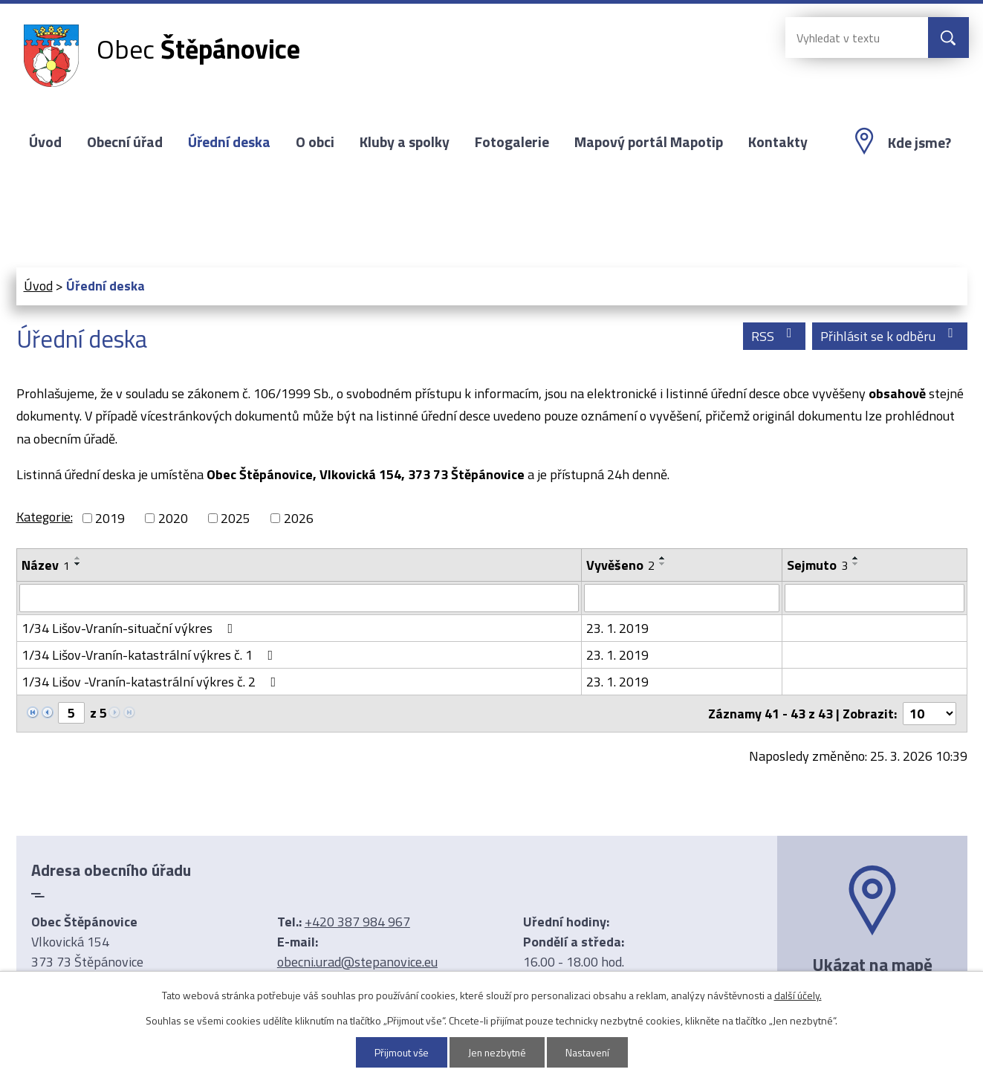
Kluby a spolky (405, 142)
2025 (235, 518)
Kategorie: (44, 517)
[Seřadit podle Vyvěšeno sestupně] (663, 564)
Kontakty (778, 142)
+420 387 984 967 (357, 922)
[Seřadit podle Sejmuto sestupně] (856, 564)
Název (46, 565)
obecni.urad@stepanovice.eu (357, 962)
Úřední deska (229, 142)
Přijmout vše (399, 1052)
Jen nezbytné (497, 1052)
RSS (774, 336)
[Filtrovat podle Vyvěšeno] (681, 598)
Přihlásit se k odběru (889, 336)
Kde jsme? (919, 142)
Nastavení (588, 1052)
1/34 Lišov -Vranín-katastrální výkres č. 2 (152, 682)
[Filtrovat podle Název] (299, 598)
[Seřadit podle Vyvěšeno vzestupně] (663, 558)
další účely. (798, 995)
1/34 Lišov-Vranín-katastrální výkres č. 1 (150, 655)
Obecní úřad (125, 142)
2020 (173, 518)
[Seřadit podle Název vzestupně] (78, 558)
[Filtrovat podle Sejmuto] (874, 598)
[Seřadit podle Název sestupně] (78, 564)
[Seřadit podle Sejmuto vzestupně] (856, 558)
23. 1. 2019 (617, 628)
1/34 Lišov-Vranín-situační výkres (130, 628)
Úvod (45, 142)
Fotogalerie (512, 142)
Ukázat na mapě (872, 964)
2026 (299, 518)
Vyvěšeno (620, 565)
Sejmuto (817, 565)
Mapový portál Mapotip (648, 142)
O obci (315, 142)
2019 (110, 518)
